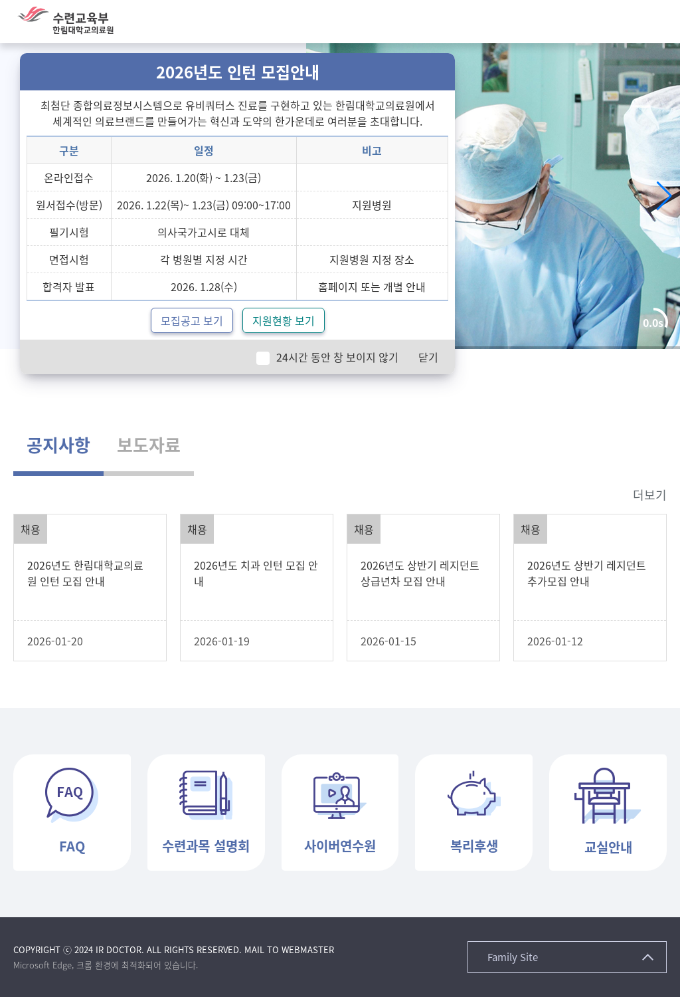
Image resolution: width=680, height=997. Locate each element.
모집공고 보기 (192, 320)
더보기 (650, 495)
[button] (657, 21)
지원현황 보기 (283, 320)
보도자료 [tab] (149, 444)
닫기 (428, 357)
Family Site (512, 957)
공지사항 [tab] (58, 444)
